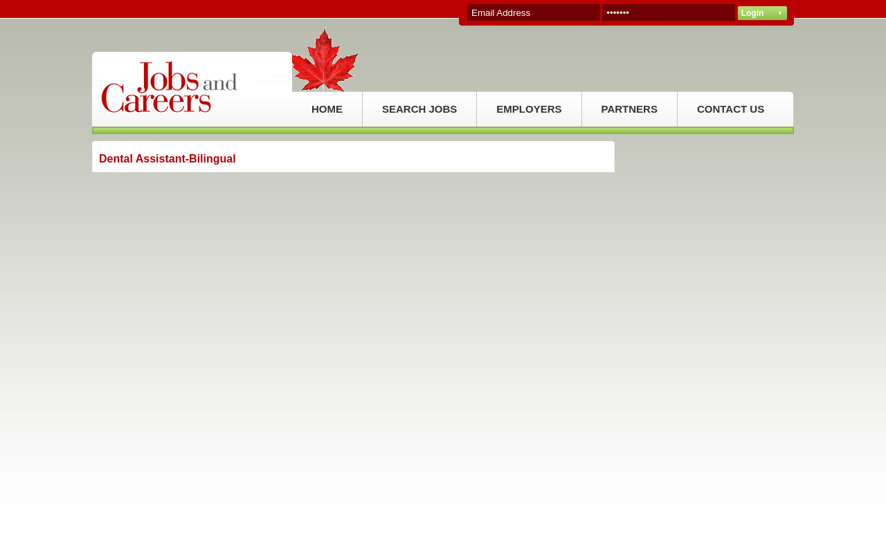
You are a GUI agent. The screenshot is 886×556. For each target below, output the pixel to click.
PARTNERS (630, 109)
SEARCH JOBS (419, 109)
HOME (327, 109)
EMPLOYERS (528, 109)
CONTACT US (730, 109)
